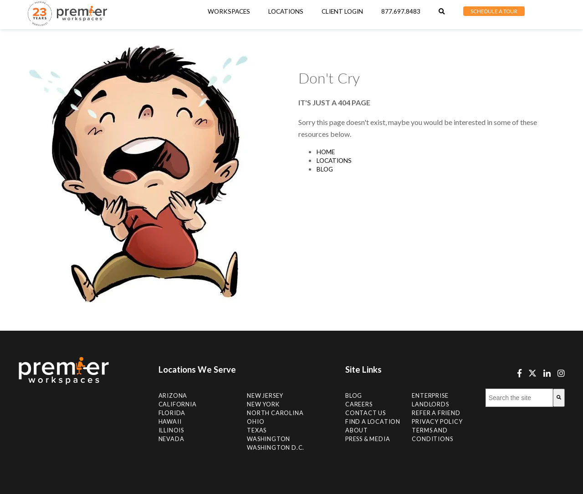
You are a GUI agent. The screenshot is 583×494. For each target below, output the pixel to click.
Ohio (255, 421)
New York (263, 404)
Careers (359, 404)
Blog (325, 169)
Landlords (430, 404)
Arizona (173, 395)
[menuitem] (285, 11)
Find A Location (372, 421)
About (356, 430)
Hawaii (170, 421)
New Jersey (265, 395)
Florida (172, 412)
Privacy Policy (437, 421)
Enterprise (430, 395)
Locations (334, 160)
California (178, 404)
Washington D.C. (275, 447)
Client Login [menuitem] (342, 11)
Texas (256, 430)
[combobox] (519, 398)
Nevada (171, 438)
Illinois (171, 430)
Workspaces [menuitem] (229, 11)
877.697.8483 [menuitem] (400, 11)
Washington (268, 438)
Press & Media (367, 438)
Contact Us (365, 412)
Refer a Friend (436, 412)
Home (326, 152)
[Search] (559, 398)
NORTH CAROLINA (275, 412)
